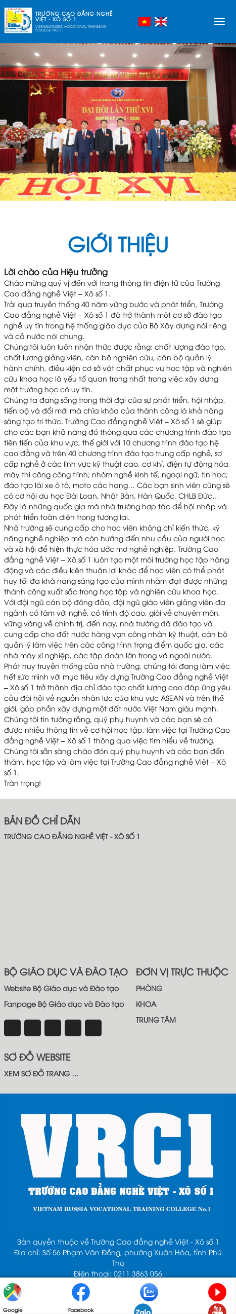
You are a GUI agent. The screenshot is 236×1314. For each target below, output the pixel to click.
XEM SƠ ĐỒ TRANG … (41, 1073)
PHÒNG (149, 988)
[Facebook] (12, 1028)
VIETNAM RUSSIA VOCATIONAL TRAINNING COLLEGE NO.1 (70, 28)
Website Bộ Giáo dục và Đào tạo (61, 988)
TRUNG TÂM (156, 1019)
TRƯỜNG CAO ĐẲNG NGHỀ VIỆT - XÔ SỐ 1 (74, 16)
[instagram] (32, 1028)
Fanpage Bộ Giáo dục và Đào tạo (64, 1003)
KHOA (146, 1003)
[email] (73, 1028)
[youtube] (93, 1028)
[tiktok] (52, 1028)
